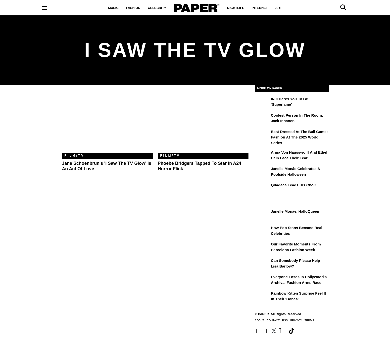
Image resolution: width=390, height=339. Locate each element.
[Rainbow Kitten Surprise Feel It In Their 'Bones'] (262, 297)
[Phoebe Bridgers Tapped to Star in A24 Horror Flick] (203, 122)
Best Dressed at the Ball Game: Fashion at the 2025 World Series (299, 137)
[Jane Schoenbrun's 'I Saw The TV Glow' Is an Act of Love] (107, 122)
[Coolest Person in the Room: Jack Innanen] (262, 119)
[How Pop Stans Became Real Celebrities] (262, 231)
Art (278, 8)
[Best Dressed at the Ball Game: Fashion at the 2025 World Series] (262, 135)
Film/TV (74, 155)
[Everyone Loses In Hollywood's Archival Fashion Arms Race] (262, 280)
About (259, 320)
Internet (260, 8)
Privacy (296, 320)
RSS (285, 320)
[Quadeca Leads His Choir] (262, 188)
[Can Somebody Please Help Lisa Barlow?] (262, 264)
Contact (273, 320)
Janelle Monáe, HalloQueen (295, 211)
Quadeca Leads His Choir (293, 185)
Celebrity (157, 8)
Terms (309, 320)
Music (113, 8)
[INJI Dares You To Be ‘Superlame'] (262, 102)
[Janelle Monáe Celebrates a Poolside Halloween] (262, 172)
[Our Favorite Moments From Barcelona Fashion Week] (262, 247)
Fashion (133, 8)
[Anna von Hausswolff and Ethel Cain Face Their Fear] (262, 156)
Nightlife (235, 8)
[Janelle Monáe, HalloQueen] (262, 215)
